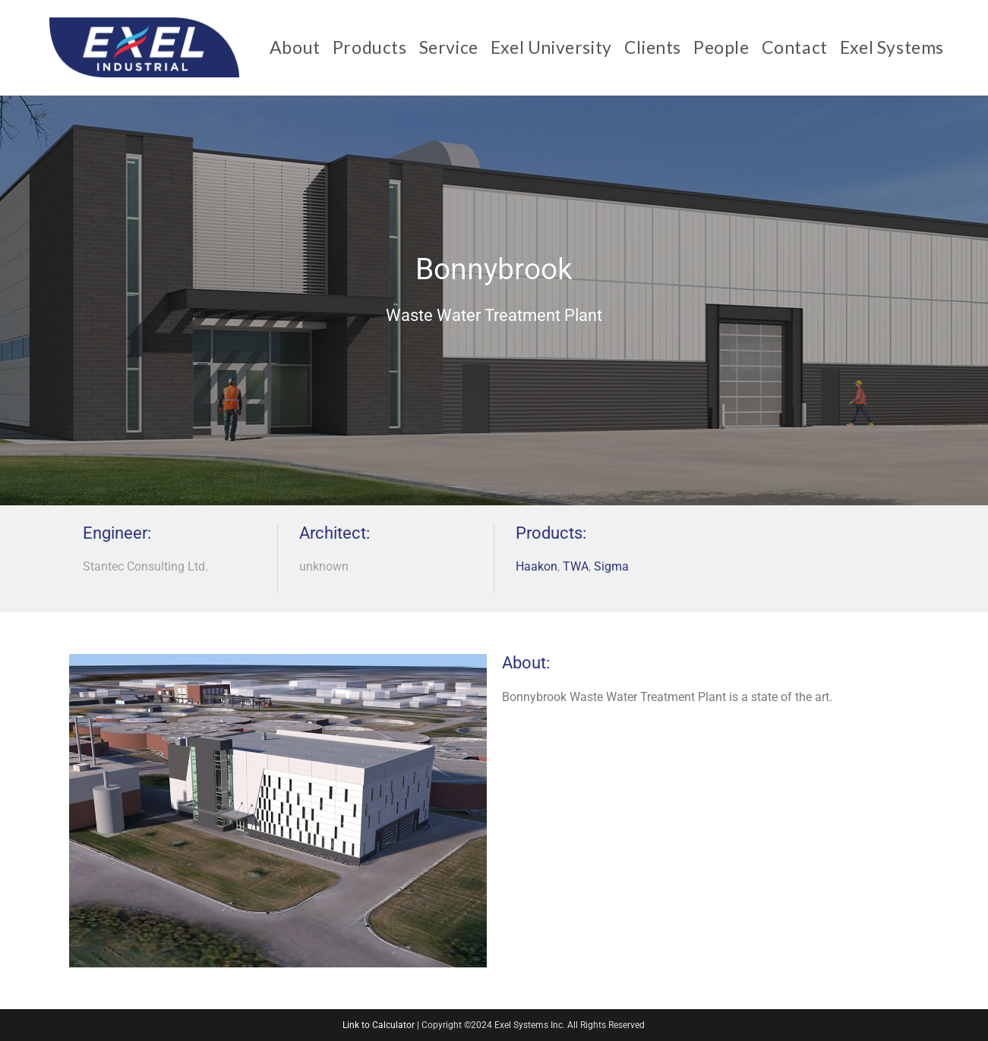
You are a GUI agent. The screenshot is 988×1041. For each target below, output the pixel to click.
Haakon (536, 566)
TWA (576, 566)
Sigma (611, 566)
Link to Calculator (378, 1025)
